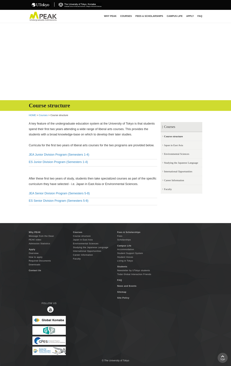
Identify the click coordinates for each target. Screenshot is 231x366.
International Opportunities (178, 171)
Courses (43, 115)
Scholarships (124, 240)
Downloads (34, 264)
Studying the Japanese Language (181, 162)
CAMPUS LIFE (175, 16)
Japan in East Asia (173, 145)
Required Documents (40, 261)
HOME (32, 115)
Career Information (174, 180)
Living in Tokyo (125, 261)
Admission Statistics (39, 243)
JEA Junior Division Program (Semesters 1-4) (59, 154)
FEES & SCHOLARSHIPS (149, 16)
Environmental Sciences (176, 153)
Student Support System (130, 253)
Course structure (82, 236)
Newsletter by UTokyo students (133, 270)
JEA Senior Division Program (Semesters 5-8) (59, 193)
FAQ (199, 16)
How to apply (35, 257)
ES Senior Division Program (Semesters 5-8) (58, 200)
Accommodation (125, 249)
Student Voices (125, 257)
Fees (119, 236)
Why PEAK (110, 16)
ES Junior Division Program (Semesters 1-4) (58, 162)
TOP (222, 359)
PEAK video (35, 240)
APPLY (190, 16)
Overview (34, 253)
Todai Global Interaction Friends (134, 274)
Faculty (168, 189)
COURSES (126, 16)
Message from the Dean (41, 236)
